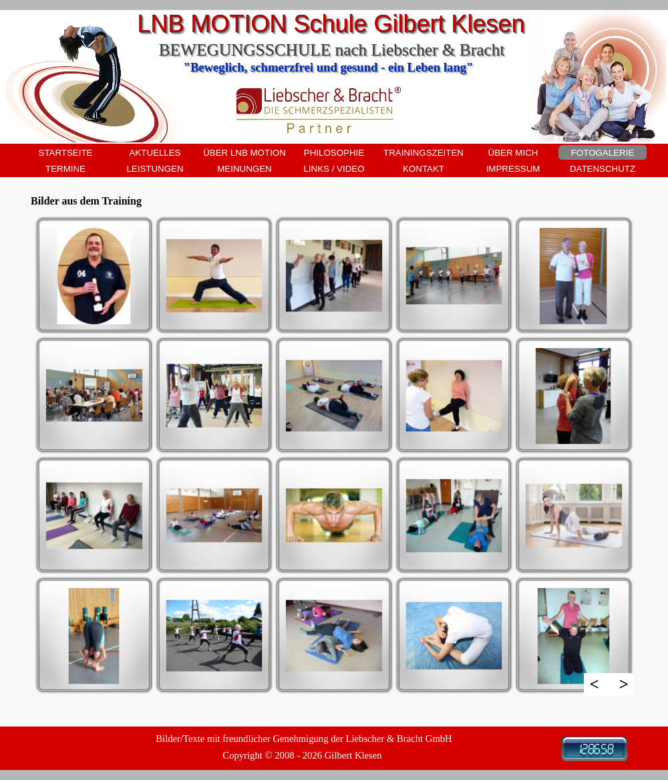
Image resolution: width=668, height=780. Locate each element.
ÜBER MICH (513, 153)
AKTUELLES (154, 153)
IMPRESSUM (513, 169)
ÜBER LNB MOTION (244, 153)
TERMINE (65, 169)
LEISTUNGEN (154, 169)
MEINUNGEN (244, 169)
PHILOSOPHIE (334, 153)
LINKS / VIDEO (333, 169)
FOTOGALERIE (603, 153)
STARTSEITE (66, 153)
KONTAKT (423, 169)
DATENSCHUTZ (602, 169)
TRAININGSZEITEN (423, 153)
